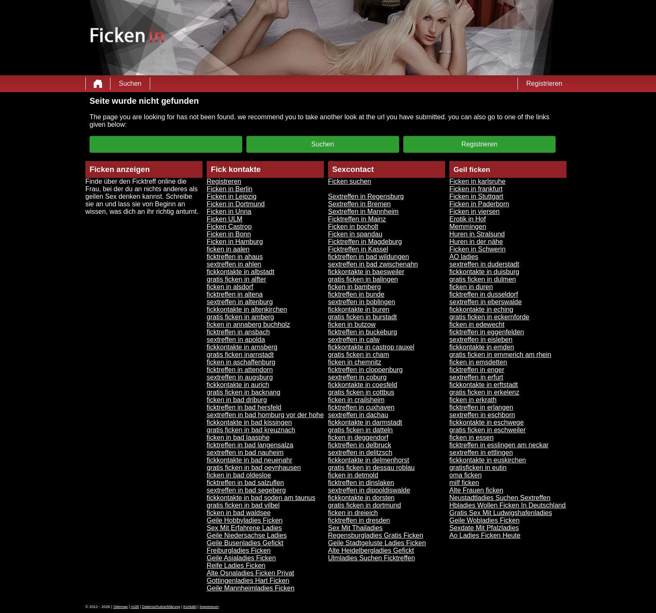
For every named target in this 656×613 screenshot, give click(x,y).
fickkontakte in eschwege (486, 422)
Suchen (130, 83)
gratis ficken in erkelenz (484, 392)
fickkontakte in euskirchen (487, 460)
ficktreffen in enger (476, 369)
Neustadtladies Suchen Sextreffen (500, 497)
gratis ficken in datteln (360, 429)
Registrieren (544, 83)
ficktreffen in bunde (356, 294)
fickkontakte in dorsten (361, 497)
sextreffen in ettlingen (481, 452)
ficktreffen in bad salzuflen (245, 482)
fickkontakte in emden (481, 347)
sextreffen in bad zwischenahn (373, 264)
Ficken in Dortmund (236, 204)
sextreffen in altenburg (240, 301)
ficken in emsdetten (478, 362)
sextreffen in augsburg (240, 377)
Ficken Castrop (229, 226)
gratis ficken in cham (358, 354)
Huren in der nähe (476, 241)
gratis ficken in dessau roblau (371, 467)
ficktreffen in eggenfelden (486, 332)
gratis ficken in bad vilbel (243, 505)
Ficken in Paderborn (479, 204)
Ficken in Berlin (229, 188)
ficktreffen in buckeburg (362, 332)
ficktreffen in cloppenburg (365, 369)
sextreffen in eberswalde (485, 301)
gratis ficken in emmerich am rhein (500, 354)
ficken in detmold (353, 475)
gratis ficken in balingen (363, 279)
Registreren (224, 181)
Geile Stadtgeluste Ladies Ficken (377, 542)
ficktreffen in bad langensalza (250, 445)
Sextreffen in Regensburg (366, 196)
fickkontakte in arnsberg (242, 347)
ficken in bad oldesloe (239, 475)
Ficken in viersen (474, 211)
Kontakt (190, 607)
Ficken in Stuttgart (476, 196)
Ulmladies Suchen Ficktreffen (371, 558)
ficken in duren (471, 286)
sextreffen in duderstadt (484, 264)
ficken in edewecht (477, 324)
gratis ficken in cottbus (361, 392)
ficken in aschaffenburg (241, 362)
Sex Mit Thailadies (355, 527)
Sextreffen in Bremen (359, 204)
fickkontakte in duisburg (484, 271)
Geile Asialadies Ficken (241, 558)
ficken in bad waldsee (239, 512)
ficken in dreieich (353, 512)
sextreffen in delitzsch (360, 452)
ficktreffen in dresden (359, 520)
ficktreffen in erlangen (481, 407)
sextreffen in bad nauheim (245, 452)
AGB (135, 607)
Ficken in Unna (229, 211)
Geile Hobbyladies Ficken (244, 520)
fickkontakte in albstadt (240, 271)
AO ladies (463, 256)
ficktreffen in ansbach (238, 332)
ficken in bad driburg (237, 399)
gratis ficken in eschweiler (487, 429)
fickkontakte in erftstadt (483, 384)
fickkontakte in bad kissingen (249, 422)
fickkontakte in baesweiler (366, 271)
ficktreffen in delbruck (359, 445)
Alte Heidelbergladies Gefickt (371, 550)
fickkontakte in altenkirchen (247, 309)
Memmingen (467, 226)
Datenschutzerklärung (161, 607)
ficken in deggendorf (358, 437)
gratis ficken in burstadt (362, 317)
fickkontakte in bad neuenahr (249, 460)
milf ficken (464, 482)
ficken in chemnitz (354, 362)
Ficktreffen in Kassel (358, 249)
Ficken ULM (224, 219)
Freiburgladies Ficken (239, 550)
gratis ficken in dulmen (482, 279)
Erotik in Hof (467, 219)
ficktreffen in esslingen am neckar (498, 445)
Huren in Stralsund (477, 234)
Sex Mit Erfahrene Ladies (244, 527)
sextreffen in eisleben (480, 339)
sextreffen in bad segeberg (246, 490)
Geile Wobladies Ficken (484, 520)
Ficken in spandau (355, 234)
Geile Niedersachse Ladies (247, 535)
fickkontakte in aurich (238, 384)
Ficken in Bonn (229, 234)
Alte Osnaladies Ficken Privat (250, 573)
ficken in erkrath (473, 399)
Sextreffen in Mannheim (363, 211)
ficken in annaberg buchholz (248, 324)
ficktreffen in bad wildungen (368, 256)
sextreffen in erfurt (476, 377)
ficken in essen (471, 437)
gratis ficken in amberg (240, 317)
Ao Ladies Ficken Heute (484, 535)
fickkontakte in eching (481, 309)
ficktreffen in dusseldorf (483, 294)
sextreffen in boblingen (361, 301)
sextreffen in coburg (357, 377)
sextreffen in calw (353, 339)
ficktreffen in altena (235, 294)
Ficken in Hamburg (235, 241)
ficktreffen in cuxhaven (361, 407)
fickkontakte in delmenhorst (368, 460)
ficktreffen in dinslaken (361, 482)
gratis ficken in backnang (243, 392)
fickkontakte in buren (359, 309)
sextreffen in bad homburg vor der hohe (265, 414)
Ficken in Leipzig (231, 196)
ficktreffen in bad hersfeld (244, 407)
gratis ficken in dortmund (364, 505)
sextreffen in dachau (358, 414)
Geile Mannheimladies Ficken (251, 588)
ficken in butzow (352, 324)
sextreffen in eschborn (482, 414)
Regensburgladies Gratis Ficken (375, 535)
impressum (209, 607)
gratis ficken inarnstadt (240, 354)
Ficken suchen (349, 181)
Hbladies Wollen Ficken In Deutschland (507, 505)
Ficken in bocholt (353, 226)
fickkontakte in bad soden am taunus (261, 497)
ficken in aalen (228, 249)
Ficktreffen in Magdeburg (365, 241)
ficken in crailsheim (356, 399)
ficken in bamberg (354, 286)
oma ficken (465, 475)
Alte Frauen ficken (476, 490)
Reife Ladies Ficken (236, 565)
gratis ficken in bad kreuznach (251, 429)
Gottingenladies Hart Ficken (248, 580)
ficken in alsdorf (230, 286)
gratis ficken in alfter (236, 279)
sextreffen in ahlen (234, 264)
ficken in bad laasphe (238, 437)
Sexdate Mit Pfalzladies (484, 527)
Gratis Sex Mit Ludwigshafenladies (500, 512)
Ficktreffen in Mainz (357, 219)
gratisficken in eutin (478, 467)
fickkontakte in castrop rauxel (371, 347)
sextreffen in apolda (236, 339)
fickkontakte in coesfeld (362, 384)
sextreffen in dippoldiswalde (369, 490)
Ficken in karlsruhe (477, 181)
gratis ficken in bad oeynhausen (254, 467)
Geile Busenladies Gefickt (245, 542)
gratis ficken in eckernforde (489, 317)
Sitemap (120, 607)
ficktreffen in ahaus (235, 256)
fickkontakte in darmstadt (365, 422)
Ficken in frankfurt (475, 188)
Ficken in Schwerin (477, 249)
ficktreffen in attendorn (240, 369)
